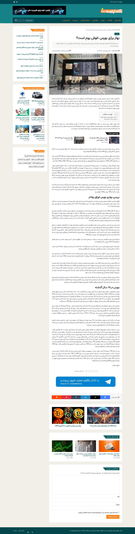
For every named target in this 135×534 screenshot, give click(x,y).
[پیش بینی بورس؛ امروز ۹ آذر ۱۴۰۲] (79, 140)
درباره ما (15, 531)
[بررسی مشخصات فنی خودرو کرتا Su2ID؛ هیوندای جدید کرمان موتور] (37, 129)
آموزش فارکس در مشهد (37, 159)
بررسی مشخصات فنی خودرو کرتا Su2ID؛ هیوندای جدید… (38, 136)
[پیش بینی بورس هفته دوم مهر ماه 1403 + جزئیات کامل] (114, 140)
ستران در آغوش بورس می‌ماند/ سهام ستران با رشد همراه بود (86, 455)
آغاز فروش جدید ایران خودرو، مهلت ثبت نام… (22, 102)
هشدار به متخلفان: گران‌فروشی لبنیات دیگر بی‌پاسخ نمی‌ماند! (23, 136)
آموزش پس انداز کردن (24, 159)
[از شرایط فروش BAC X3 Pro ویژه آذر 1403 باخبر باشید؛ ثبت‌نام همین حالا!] (37, 95)
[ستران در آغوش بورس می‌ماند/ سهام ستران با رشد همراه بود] (85, 446)
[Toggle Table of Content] (115, 114)
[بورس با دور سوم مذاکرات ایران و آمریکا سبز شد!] (62, 446)
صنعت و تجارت (85, 20)
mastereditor (114, 51)
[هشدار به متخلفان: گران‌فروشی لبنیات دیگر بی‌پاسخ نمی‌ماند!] (22, 129)
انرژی (103, 20)
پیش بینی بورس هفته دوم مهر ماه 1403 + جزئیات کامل (98, 139)
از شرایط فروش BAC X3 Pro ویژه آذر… (38, 102)
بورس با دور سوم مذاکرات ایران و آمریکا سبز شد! (64, 455)
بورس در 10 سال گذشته (110, 119)
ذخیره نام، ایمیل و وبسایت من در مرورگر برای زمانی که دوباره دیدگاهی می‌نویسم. (98, 512)
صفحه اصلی (118, 20)
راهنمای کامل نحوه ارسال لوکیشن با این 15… (22, 118)
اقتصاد (110, 20)
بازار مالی (95, 20)
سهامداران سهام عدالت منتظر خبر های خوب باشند (109, 455)
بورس (104, 30)
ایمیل (117, 505)
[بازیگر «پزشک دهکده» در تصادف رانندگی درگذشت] (37, 112)
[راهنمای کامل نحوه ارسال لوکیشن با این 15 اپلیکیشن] (22, 112)
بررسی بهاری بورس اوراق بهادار (108, 117)
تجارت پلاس (66, 20)
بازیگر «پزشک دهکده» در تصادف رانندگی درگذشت (37, 118)
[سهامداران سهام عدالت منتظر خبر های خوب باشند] (109, 446)
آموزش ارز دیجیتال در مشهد (36, 166)
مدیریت (75, 20)
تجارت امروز (110, 98)
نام (118, 497)
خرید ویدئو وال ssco (38, 163)
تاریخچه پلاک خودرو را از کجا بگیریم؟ (34, 156)
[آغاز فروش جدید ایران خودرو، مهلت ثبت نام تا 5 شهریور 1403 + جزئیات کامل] (22, 95)
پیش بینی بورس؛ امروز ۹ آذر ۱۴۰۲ (64, 138)
